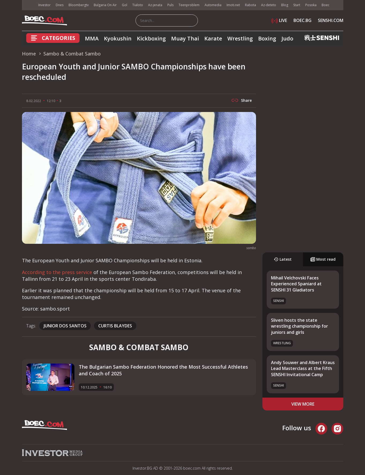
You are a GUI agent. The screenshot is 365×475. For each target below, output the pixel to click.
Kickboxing (151, 38)
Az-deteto (268, 5)
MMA (92, 38)
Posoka (311, 5)
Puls (170, 5)
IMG (28, 5)
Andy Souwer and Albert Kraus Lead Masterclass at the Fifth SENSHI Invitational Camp (303, 368)
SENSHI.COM (330, 20)
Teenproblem (189, 5)
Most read (323, 259)
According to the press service (57, 272)
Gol (124, 5)
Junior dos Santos (65, 326)
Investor (44, 5)
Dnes (59, 5)
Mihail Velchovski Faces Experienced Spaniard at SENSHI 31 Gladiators (296, 284)
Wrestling (240, 38)
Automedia (213, 5)
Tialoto (137, 5)
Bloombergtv (79, 5)
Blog (284, 5)
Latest (283, 259)
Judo (287, 38)
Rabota (250, 5)
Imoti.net (233, 5)
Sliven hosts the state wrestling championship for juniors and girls (299, 326)
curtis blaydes (115, 326)
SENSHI (278, 300)
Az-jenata (155, 5)
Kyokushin (117, 38)
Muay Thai (185, 38)
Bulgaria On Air (105, 5)
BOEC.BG (302, 20)
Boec (325, 5)
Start (296, 5)
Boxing (267, 38)
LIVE (279, 20)
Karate (213, 38)
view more (302, 404)
